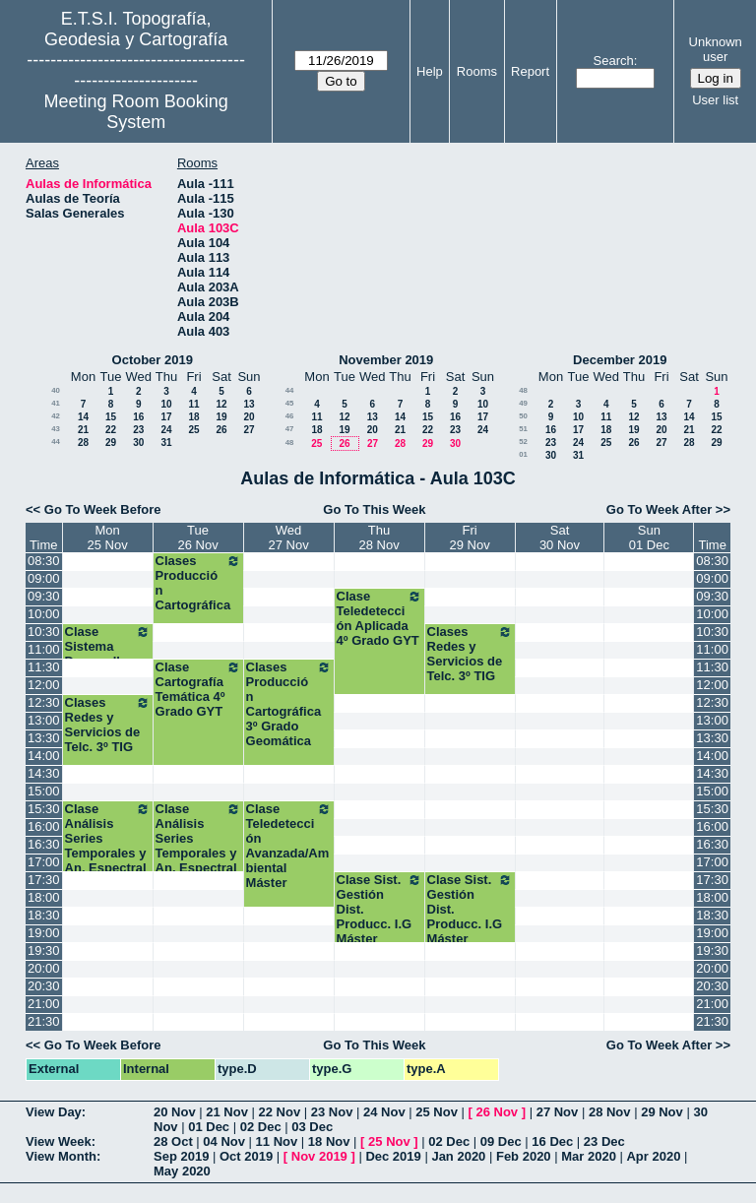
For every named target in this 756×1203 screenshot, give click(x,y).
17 (165, 417)
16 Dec (552, 1141)
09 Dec (501, 1141)
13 (248, 404)
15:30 (44, 808)
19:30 (44, 950)
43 (55, 428)
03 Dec (312, 1126)
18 (193, 417)
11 (193, 404)
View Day (54, 1112)
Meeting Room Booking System (136, 112)
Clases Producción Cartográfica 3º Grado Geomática (289, 704)
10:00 (44, 613)
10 (165, 404)
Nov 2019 (319, 1156)
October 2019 (152, 359)
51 (523, 428)
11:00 (44, 649)
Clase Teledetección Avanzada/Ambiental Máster (289, 845)
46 (289, 416)
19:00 (44, 932)
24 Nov (384, 1112)
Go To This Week (374, 509)
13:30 (44, 737)
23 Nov (332, 1112)
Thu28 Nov (378, 537)
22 (110, 429)
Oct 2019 (246, 1156)
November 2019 (386, 359)
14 (83, 417)
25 (193, 429)
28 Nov (610, 1112)
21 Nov (227, 1112)
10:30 (44, 631)
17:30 (44, 879)
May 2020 (182, 1171)
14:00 (44, 755)
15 (110, 417)
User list (715, 100)
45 (289, 403)
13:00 (44, 720)
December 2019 (619, 359)
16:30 (44, 844)
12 (221, 404)
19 (221, 417)
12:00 (44, 684)
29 (110, 442)
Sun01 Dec (649, 537)
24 (165, 429)
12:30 (44, 702)
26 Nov (496, 1112)
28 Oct (173, 1141)
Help (429, 71)
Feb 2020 (523, 1156)
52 (523, 441)
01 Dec (208, 1126)
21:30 (44, 1021)
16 (138, 417)
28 (83, 442)
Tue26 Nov (197, 537)
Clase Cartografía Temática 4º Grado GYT (198, 689)
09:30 (44, 596)
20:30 (44, 986)
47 (289, 428)
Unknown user (715, 49)
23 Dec (604, 1141)
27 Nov (557, 1112)
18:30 (44, 915)
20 (248, 417)
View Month (61, 1156)
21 (83, 429)
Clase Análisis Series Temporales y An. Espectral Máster (108, 845)
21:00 (44, 1003)
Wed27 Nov (288, 537)
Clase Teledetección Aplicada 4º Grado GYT (379, 618)
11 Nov (277, 1141)
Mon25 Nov (107, 537)
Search (614, 60)
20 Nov (175, 1112)
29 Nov (662, 1112)
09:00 (44, 578)
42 (55, 416)
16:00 (44, 826)
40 (55, 390)
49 (523, 403)
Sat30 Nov (559, 537)
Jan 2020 (458, 1156)
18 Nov (329, 1141)
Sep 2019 (181, 1156)
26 (221, 429)
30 (138, 442)
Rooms (477, 71)
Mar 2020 (588, 1156)
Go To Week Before (102, 509)
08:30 (44, 560)
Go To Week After (659, 509)
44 (55, 441)
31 (165, 442)
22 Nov (280, 1112)
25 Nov (436, 1112)
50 (523, 416)
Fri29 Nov (469, 537)
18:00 (44, 897)
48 (289, 442)
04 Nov (224, 1141)
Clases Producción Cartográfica (198, 582)
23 (138, 429)
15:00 (44, 791)
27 (248, 429)
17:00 (44, 862)
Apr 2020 (653, 1156)
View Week (59, 1141)
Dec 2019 (392, 1156)
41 (55, 403)
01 (523, 454)
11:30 (44, 667)
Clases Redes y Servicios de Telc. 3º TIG (470, 653)
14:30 (44, 773)
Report (530, 71)
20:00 (44, 968)
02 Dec (261, 1126)
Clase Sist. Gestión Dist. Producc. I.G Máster (379, 909)
